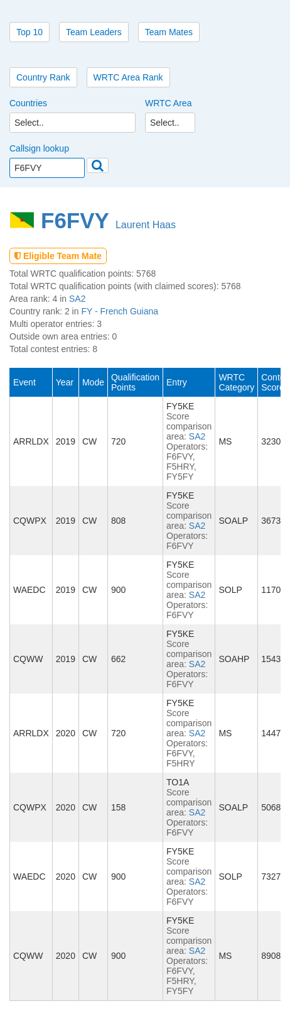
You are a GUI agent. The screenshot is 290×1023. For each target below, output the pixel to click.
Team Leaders (94, 32)
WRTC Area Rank (128, 77)
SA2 (77, 299)
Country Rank (43, 77)
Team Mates (169, 32)
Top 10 (29, 32)
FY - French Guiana (119, 311)
